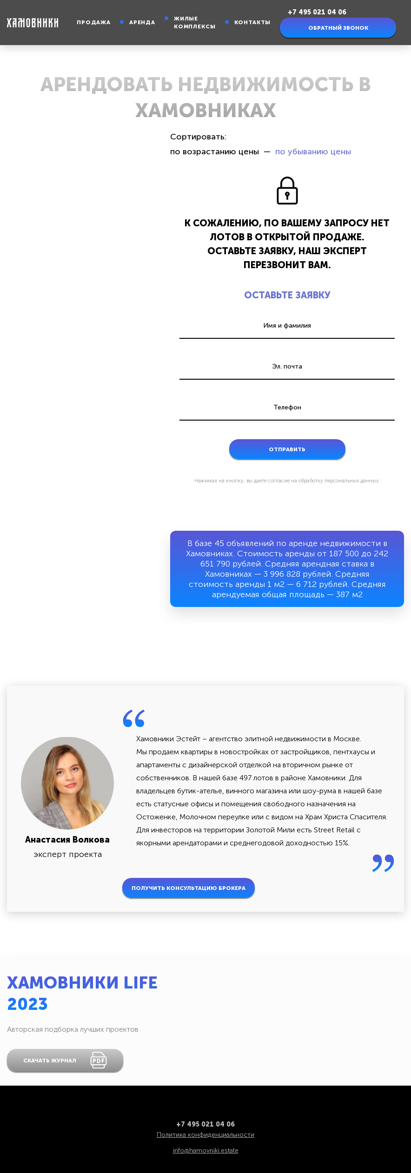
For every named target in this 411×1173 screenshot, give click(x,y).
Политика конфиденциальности (205, 1135)
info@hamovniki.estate (206, 1150)
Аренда (142, 22)
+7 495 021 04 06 (317, 12)
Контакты (252, 22)
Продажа (94, 22)
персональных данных (351, 481)
